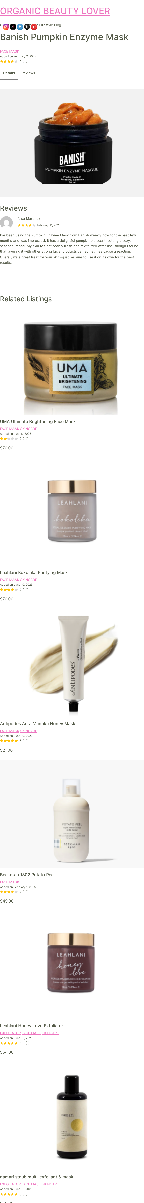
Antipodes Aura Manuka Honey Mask (37, 723)
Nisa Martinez (29, 219)
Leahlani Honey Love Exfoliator (31, 1025)
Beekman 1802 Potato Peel (27, 874)
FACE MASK (9, 51)
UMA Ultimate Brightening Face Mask (38, 421)
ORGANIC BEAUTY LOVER (55, 11)
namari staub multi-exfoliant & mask (36, 1176)
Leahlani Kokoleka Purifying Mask (34, 572)
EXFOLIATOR (10, 1033)
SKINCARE (28, 429)
